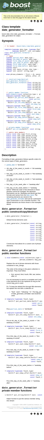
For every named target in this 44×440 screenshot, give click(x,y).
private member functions (19, 145)
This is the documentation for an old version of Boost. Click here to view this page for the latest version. (21, 17)
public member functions (18, 103)
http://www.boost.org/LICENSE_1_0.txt (32, 431)
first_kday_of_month (21, 65)
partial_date (18, 61)
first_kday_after (20, 69)
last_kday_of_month (20, 67)
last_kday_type (37, 129)
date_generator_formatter (20, 54)
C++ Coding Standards (35, 11)
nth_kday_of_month (20, 63)
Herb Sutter (11, 11)
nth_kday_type (36, 117)
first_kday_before (20, 71)
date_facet (30, 217)
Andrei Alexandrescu (22, 11)
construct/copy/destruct (18, 87)
